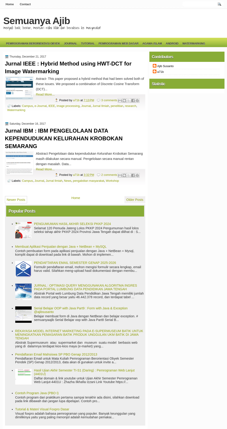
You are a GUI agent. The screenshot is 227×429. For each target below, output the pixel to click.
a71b (76, 100)
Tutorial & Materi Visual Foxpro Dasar (42, 409)
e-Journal (41, 106)
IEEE (51, 106)
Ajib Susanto (165, 66)
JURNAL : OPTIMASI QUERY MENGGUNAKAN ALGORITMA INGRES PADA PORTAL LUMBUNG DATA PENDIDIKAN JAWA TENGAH (85, 287)
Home (10, 4)
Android (172, 43)
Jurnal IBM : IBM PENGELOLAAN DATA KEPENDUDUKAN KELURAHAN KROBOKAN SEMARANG (64, 138)
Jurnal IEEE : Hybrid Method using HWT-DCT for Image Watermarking (68, 67)
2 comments (109, 175)
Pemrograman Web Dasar (118, 43)
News (67, 180)
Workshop (112, 180)
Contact (25, 4)
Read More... (45, 94)
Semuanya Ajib (36, 20)
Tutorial (88, 43)
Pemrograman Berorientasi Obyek (33, 43)
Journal (70, 43)
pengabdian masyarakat (88, 180)
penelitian (117, 106)
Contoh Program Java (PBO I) (37, 393)
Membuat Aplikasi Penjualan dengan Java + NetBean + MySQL (61, 246)
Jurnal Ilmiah (100, 106)
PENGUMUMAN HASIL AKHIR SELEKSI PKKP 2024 (72, 224)
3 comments (109, 100)
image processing (68, 106)
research (130, 106)
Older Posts (134, 200)
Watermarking (193, 43)
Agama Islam (152, 43)
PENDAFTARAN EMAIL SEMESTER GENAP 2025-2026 (75, 263)
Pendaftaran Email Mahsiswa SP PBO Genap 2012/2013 (56, 354)
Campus (27, 106)
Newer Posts (16, 200)
